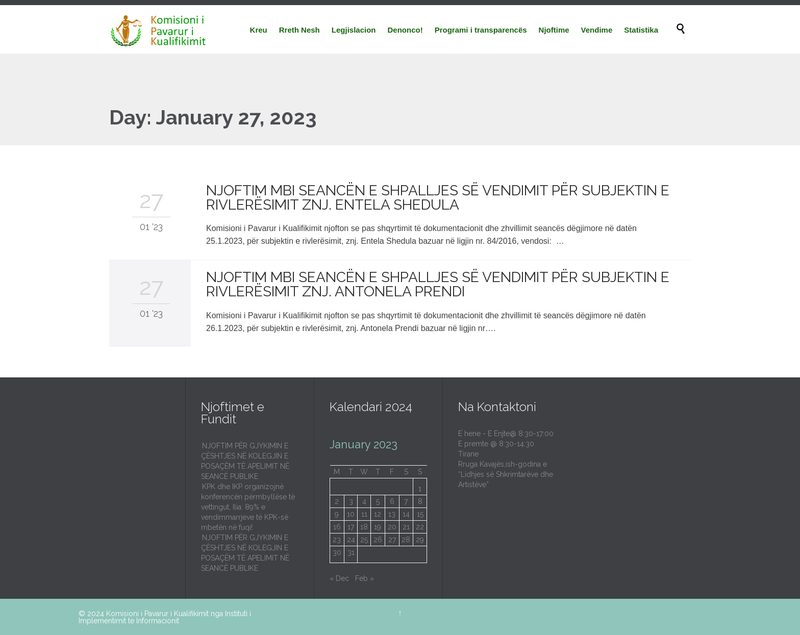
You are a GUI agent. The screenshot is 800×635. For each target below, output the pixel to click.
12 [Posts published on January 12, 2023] (377, 514)
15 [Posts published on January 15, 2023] (420, 514)
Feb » (364, 578)
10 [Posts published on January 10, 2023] (351, 514)
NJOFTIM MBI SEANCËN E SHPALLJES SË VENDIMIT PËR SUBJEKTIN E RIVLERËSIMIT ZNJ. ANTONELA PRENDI (437, 284)
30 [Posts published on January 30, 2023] (337, 552)
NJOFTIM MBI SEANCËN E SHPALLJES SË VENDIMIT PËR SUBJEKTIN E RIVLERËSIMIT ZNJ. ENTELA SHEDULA (437, 197)
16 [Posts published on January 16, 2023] (337, 527)
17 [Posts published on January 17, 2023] (350, 527)
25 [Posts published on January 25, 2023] (364, 540)
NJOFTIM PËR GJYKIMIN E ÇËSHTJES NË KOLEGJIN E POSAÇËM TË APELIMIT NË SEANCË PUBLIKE (245, 461)
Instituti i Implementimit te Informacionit (165, 617)
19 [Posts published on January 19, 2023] (377, 527)
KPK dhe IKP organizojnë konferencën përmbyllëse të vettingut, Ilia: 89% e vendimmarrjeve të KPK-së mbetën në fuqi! (248, 506)
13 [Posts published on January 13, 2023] (391, 514)
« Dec (339, 578)
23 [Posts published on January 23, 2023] (337, 540)
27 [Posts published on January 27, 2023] (392, 540)
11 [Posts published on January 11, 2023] (364, 514)
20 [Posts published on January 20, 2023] (392, 527)
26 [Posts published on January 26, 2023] (377, 540)
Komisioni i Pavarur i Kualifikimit (157, 613)
